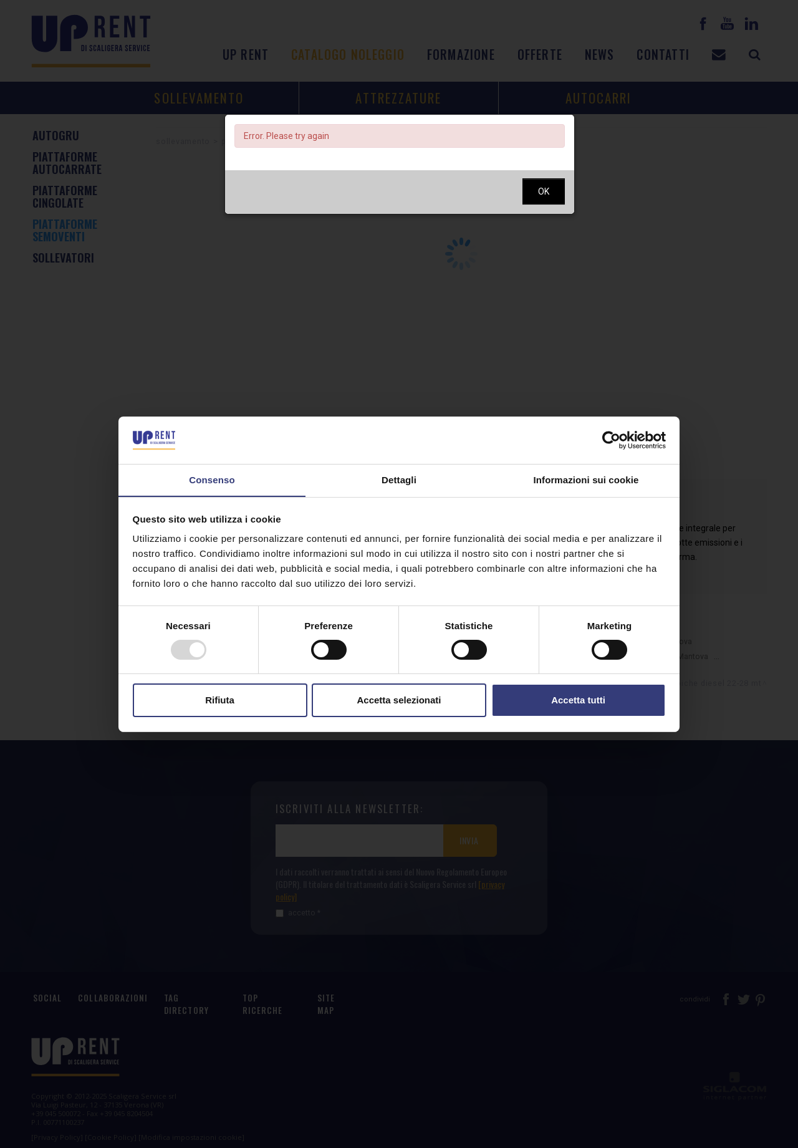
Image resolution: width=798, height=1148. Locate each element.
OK (543, 192)
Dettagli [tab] (399, 480)
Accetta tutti (578, 700)
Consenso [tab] (211, 480)
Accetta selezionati (399, 700)
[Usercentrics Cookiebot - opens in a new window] (611, 439)
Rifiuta (219, 700)
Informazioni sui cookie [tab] (586, 480)
